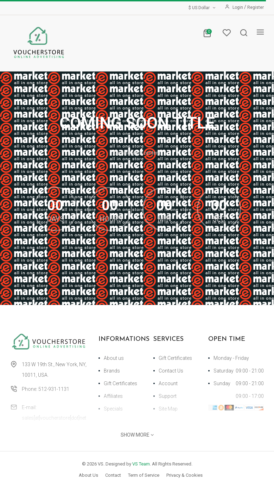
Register (255, 7)
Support (168, 396)
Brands (112, 371)
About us (114, 358)
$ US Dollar (203, 7)
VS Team (141, 464)
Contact (113, 475)
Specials (113, 409)
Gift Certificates (120, 383)
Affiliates (113, 396)
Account (168, 383)
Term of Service (143, 475)
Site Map (168, 409)
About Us (88, 475)
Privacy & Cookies (184, 475)
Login (238, 7)
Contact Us (171, 371)
